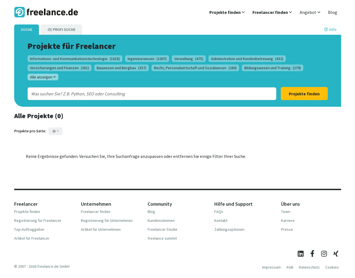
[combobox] (140, 94)
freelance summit (162, 238)
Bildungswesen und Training (272, 67)
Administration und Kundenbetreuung (247, 58)
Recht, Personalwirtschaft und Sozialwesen (195, 67)
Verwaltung (188, 58)
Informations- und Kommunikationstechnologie (75, 58)
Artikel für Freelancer (31, 238)
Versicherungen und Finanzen (59, 67)
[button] (227, 12)
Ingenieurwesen (147, 58)
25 (54, 131)
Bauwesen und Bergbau (121, 67)
